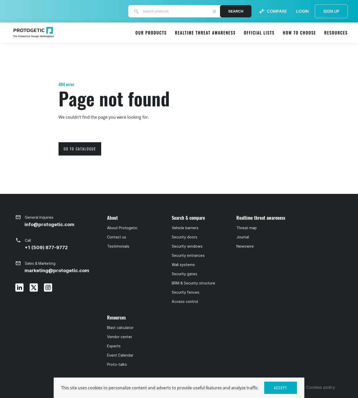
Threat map (246, 228)
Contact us (116, 237)
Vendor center (119, 337)
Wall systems (183, 264)
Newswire (245, 246)
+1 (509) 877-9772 (46, 247)
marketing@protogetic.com (57, 270)
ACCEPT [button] (280, 387)
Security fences (185, 292)
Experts (114, 346)
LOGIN (302, 11)
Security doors (184, 237)
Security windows (187, 246)
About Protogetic (122, 228)
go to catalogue (80, 148)
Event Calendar (120, 355)
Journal (242, 237)
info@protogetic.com (49, 224)
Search (235, 11)
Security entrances (188, 255)
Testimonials (118, 246)
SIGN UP (331, 11)
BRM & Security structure (193, 283)
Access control (185, 301)
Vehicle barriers (185, 228)
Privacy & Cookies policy (310, 387)
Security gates (184, 274)
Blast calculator (120, 327)
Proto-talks (117, 364)
